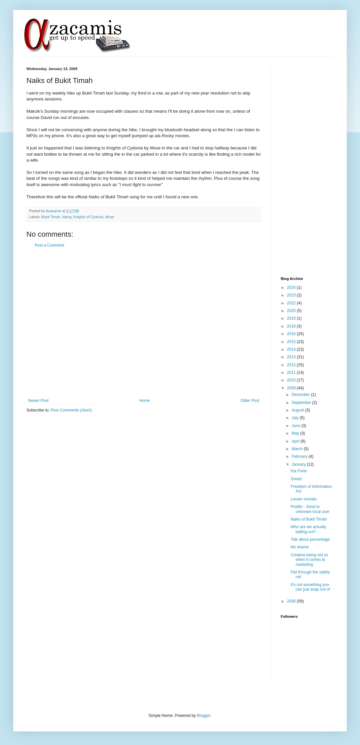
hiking (66, 217)
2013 (292, 357)
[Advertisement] (67, 323)
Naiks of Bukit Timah (309, 519)
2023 (292, 295)
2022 (292, 303)
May (296, 433)
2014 (292, 349)
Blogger (203, 715)
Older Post (249, 400)
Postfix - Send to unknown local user (310, 509)
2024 (292, 287)
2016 (292, 334)
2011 (292, 372)
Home (144, 400)
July (296, 417)
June (296, 425)
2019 (292, 318)
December (301, 394)
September (302, 402)
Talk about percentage (310, 539)
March (298, 449)
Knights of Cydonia (88, 217)
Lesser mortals (304, 499)
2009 (292, 388)
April (296, 441)
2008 (292, 601)
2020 (292, 310)
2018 (292, 326)
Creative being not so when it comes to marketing (309, 560)
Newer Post (38, 400)
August (298, 410)
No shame (300, 547)
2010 (292, 380)
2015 (292, 341)
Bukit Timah (51, 217)
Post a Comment (49, 245)
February (300, 456)
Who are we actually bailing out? (308, 529)
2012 (292, 365)
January (299, 464)
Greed (296, 479)
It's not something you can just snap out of (310, 587)
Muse (109, 217)
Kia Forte (299, 471)
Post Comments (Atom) (71, 410)
